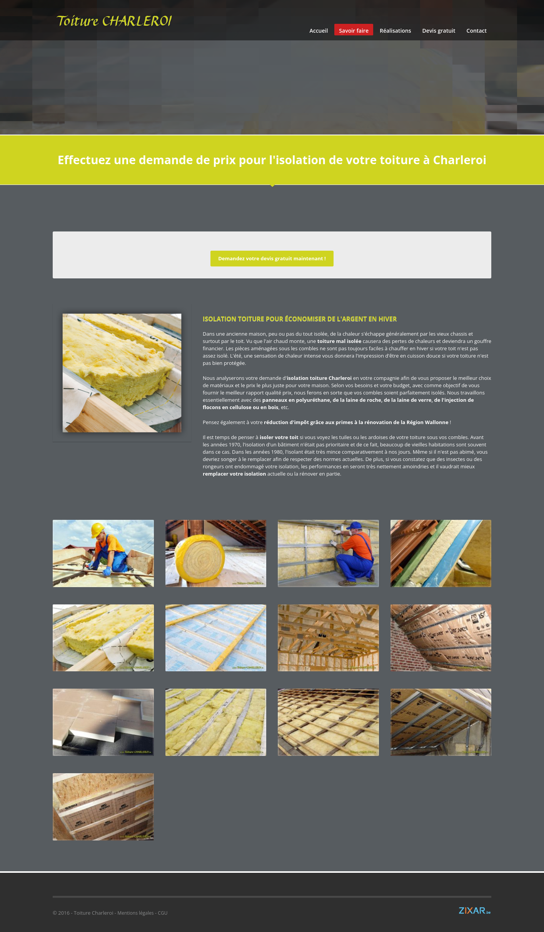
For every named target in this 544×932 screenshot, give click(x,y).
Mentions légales (135, 913)
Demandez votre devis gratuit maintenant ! (272, 258)
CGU (162, 913)
